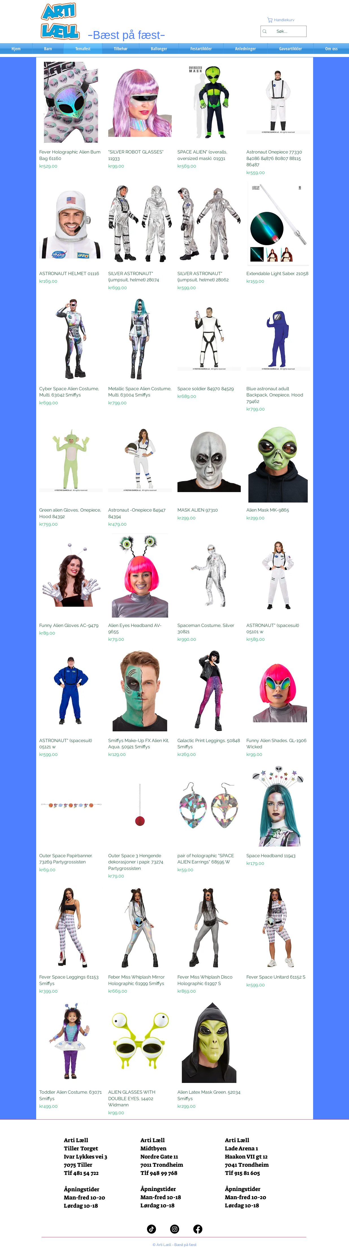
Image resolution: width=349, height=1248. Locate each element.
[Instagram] (174, 1229)
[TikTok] (151, 1229)
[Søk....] (282, 31)
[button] (283, 20)
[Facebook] (197, 1229)
